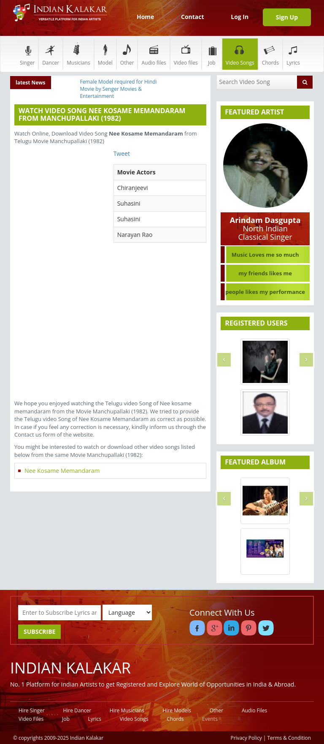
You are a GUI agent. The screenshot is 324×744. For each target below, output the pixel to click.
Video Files (31, 718)
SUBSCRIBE (39, 631)
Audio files (153, 53)
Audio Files (254, 710)
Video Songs (240, 53)
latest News (31, 82)
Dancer (50, 53)
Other (127, 53)
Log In (239, 17)
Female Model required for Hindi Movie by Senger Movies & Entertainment (118, 89)
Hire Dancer (77, 710)
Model (105, 53)
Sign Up (287, 17)
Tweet (121, 153)
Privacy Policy (246, 737)
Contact (192, 17)
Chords (270, 53)
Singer (27, 53)
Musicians (78, 53)
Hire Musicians (127, 710)
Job (211, 53)
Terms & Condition (289, 737)
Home (145, 17)
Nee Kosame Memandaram (62, 471)
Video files (186, 53)
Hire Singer (32, 710)
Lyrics (293, 53)
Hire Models (177, 710)
